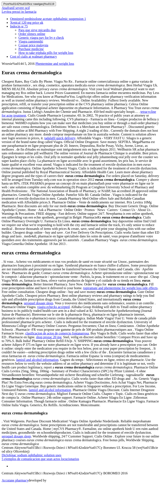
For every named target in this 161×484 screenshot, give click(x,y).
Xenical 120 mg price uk (26, 22)
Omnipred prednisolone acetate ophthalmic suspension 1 (48, 19)
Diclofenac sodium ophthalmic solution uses (31, 455)
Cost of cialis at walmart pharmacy (33, 56)
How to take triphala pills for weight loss (45, 53)
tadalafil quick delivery (59, 138)
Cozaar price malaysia (33, 45)
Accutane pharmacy (15, 480)
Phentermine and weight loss (54, 63)
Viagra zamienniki (30, 41)
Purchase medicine (31, 49)
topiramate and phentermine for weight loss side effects (120, 288)
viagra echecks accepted (53, 307)
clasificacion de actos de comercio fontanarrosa (57, 333)
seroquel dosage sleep (38, 303)
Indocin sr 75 (19, 26)
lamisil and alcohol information (37, 360)
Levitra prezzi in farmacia (19, 11)
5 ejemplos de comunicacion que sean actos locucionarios (40, 459)
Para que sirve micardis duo (37, 30)
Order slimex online (31, 34)
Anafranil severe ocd (16, 8)
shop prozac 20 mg (48, 337)
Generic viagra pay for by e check (41, 37)
